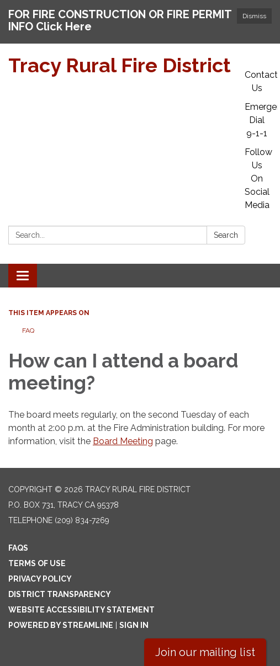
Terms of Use (37, 563)
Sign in (134, 625)
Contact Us (261, 81)
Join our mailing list (205, 652)
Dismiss (254, 16)
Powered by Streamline (60, 625)
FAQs (18, 548)
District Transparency (59, 594)
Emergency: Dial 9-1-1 (261, 120)
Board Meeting (123, 441)
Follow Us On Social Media (258, 178)
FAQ (28, 330)
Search (226, 235)
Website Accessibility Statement (81, 609)
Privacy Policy (40, 578)
